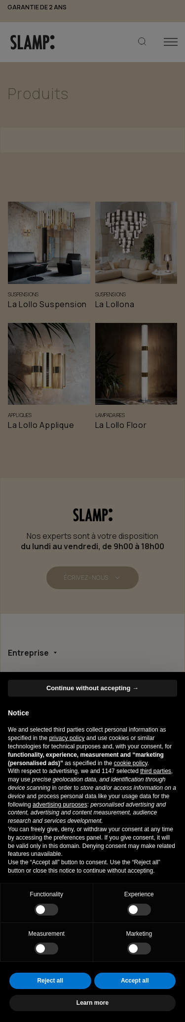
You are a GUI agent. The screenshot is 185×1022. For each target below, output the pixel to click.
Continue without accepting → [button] (92, 688)
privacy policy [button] (66, 738)
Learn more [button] (92, 1002)
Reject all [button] (50, 980)
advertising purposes (60, 804)
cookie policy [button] (131, 763)
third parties (155, 771)
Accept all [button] (135, 980)
